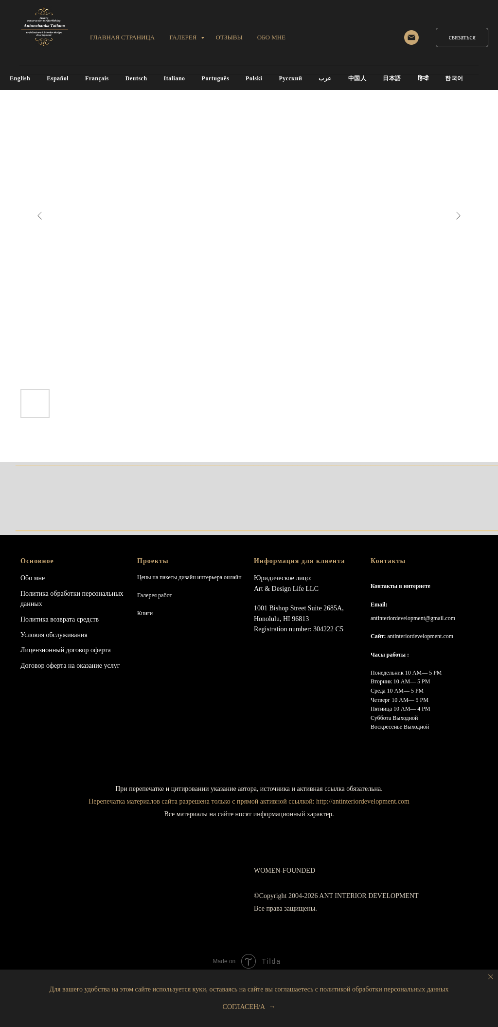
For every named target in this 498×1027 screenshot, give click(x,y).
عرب (325, 78)
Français (97, 78)
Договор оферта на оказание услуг (70, 665)
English (20, 78)
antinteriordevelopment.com (420, 636)
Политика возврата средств (59, 619)
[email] (411, 37)
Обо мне (32, 578)
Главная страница (122, 37)
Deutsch (136, 78)
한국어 (454, 78)
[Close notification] (491, 977)
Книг (143, 613)
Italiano (174, 78)
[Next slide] (458, 215)
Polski (254, 78)
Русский (290, 78)
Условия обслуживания (54, 635)
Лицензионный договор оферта (65, 650)
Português (216, 78)
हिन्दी (423, 78)
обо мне (271, 37)
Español (58, 78)
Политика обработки (50, 593)
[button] (462, 37)
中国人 (357, 78)
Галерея (183, 37)
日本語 (392, 78)
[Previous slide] (40, 215)
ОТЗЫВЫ (229, 37)
